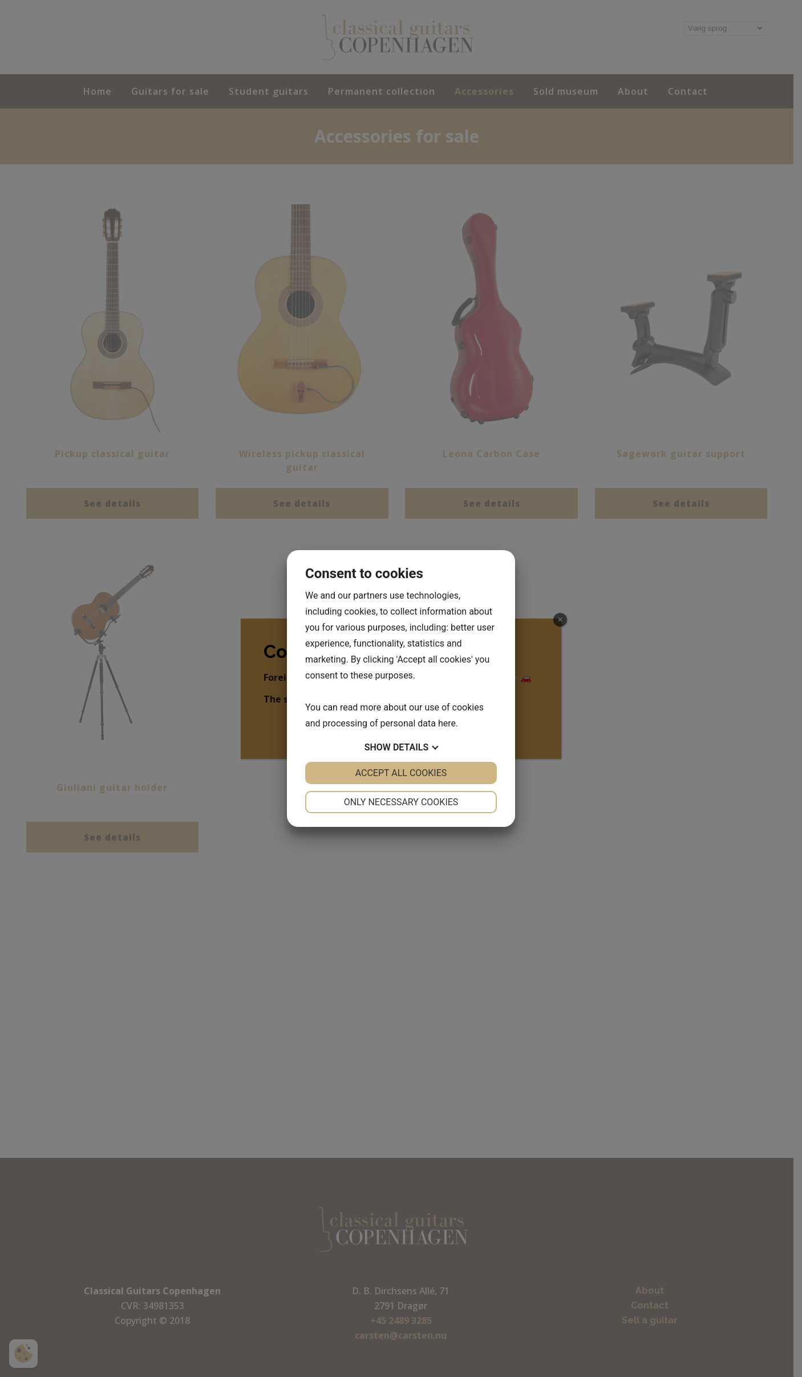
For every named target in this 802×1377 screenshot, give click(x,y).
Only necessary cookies (401, 802)
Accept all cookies (401, 773)
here (447, 723)
